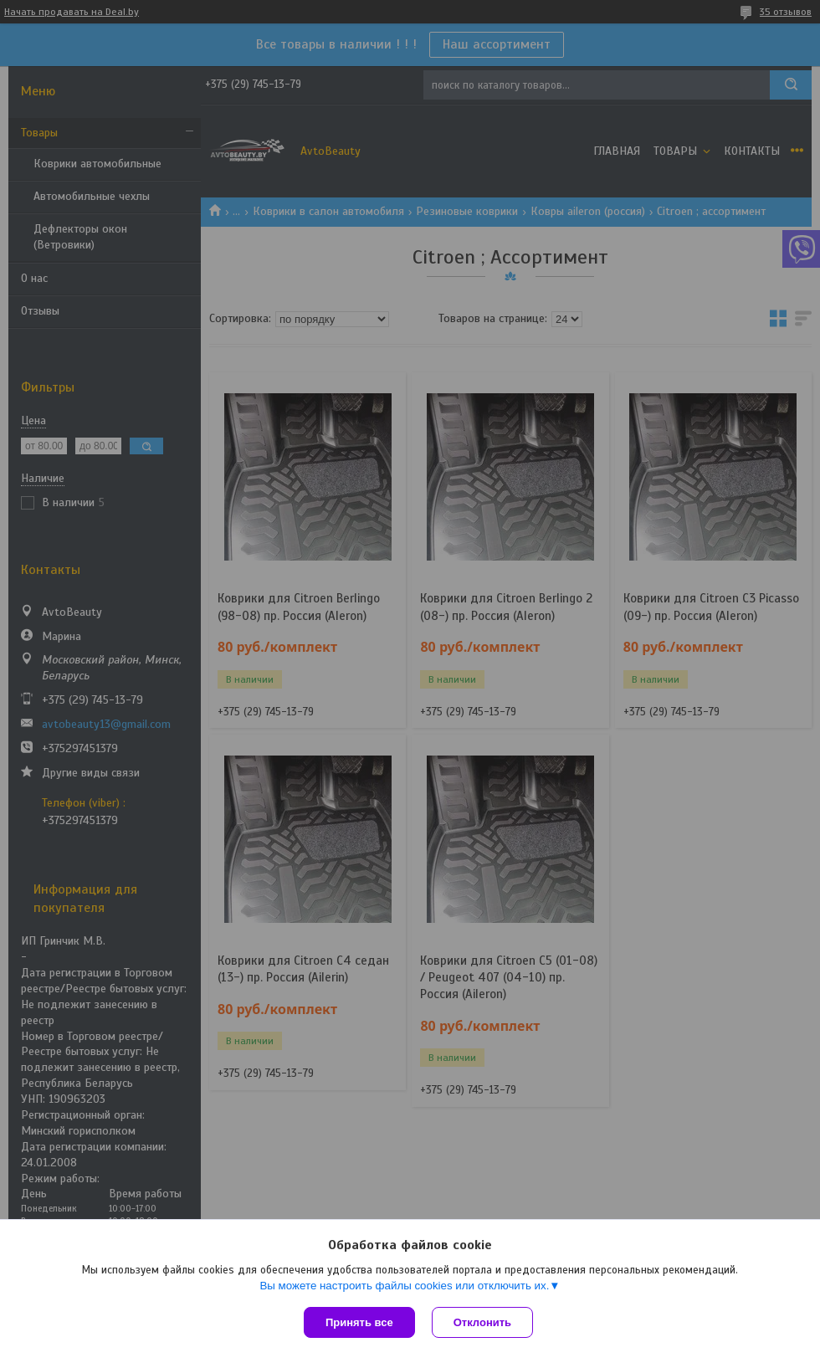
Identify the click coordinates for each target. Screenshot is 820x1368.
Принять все (359, 1322)
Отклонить (482, 1322)
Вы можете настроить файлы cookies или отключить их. (404, 1285)
